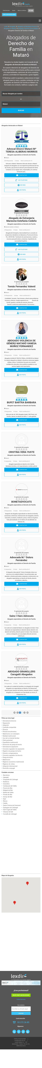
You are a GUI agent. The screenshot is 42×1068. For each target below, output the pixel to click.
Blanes (5, 801)
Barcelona (6, 775)
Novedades (21, 1005)
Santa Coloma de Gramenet (11, 805)
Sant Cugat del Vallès (10, 809)
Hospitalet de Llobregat (10, 779)
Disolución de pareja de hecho (12, 744)
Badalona (6, 782)
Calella (5, 803)
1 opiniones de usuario (21, 144)
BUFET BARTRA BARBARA (21, 402)
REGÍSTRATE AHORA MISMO (21, 995)
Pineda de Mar (7, 794)
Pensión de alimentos (9, 731)
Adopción (6, 725)
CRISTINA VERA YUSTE (21, 452)
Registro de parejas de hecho (12, 751)
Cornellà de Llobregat (10, 814)
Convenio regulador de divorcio (12, 755)
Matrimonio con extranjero (11, 734)
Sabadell (6, 777)
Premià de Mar (7, 788)
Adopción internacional (10, 766)
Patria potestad (7, 740)
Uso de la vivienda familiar (11, 738)
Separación (6, 723)
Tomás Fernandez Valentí (21, 286)
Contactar (21, 175)
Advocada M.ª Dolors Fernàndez (21, 559)
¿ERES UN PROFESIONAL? (9, 14)
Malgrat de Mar (8, 790)
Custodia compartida (9, 727)
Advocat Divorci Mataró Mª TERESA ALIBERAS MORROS (21, 150)
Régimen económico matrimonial (13, 762)
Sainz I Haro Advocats (21, 616)
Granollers (6, 784)
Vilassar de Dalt (8, 812)
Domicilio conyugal (9, 768)
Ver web (21, 185)
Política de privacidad (20, 1039)
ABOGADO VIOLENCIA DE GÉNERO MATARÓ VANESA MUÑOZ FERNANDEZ (21, 343)
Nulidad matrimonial (9, 736)
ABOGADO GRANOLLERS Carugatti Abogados (21, 673)
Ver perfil (21, 190)
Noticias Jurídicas (22, 10)
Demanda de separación (10, 747)
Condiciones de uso (19, 1040)
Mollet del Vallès (8, 792)
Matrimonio (6, 759)
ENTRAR (31, 10)
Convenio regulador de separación (13, 749)
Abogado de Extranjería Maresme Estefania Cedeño (21, 219)
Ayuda (13, 10)
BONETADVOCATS (21, 501)
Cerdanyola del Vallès (10, 786)
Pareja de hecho (8, 757)
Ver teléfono (21, 180)
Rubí (4, 799)
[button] (14, 903)
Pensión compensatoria (10, 753)
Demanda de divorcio (9, 721)
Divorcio (5, 729)
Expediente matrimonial (10, 742)
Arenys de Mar (7, 797)
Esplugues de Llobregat (10, 807)
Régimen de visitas (9, 764)
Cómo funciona (6, 10)
